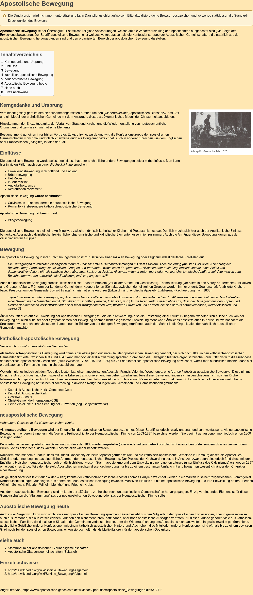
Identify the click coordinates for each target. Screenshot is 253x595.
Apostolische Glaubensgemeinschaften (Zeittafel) (42, 551)
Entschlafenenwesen (79, 462)
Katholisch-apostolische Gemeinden (43, 346)
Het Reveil (15, 178)
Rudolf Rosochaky (72, 455)
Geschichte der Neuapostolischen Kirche (45, 422)
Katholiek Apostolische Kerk (27, 393)
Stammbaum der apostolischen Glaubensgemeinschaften (48, 548)
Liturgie (178, 462)
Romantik (14, 206)
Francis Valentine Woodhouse (141, 371)
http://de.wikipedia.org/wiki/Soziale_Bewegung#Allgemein (48, 570)
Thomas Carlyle (139, 477)
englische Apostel (142, 290)
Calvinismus (16, 203)
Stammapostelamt (109, 462)
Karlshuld (212, 320)
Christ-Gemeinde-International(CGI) (33, 400)
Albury (24, 286)
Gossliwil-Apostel (20, 397)
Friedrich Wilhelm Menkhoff (45, 484)
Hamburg (202, 455)
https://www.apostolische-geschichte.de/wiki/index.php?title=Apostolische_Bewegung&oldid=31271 (92, 590)
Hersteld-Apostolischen (61, 466)
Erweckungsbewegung (16, 34)
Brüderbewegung (20, 174)
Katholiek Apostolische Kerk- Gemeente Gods (40, 389)
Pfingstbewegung (20, 220)
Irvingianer (90, 138)
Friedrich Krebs (82, 484)
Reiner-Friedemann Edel (156, 379)
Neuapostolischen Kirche (112, 433)
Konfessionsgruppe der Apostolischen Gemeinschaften (170, 34)
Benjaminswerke (95, 404)
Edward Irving (118, 290)
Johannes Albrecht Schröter (112, 379)
